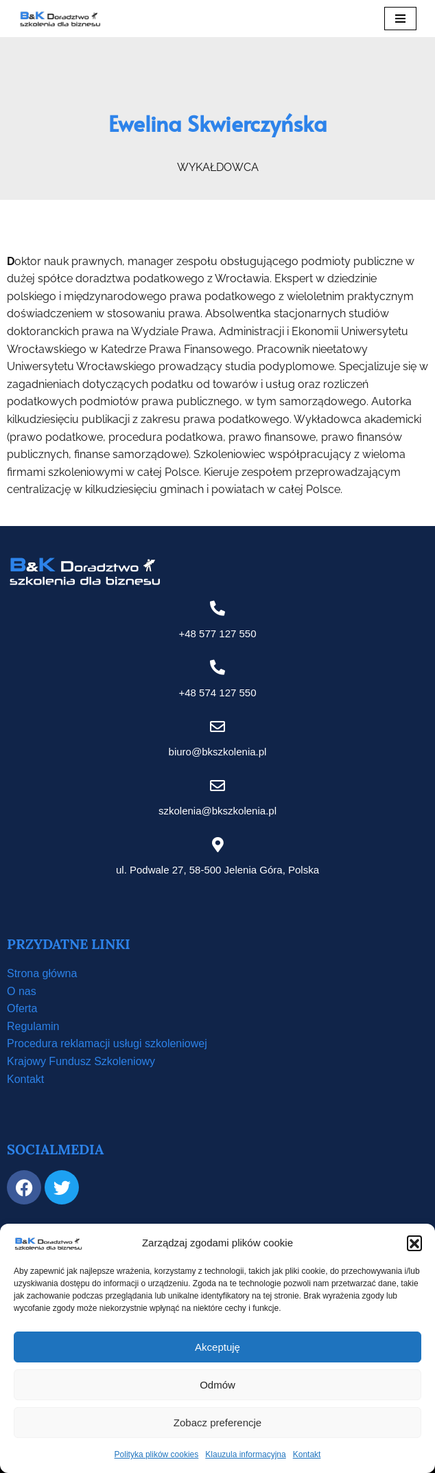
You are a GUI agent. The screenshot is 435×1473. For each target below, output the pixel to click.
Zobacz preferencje (217, 1422)
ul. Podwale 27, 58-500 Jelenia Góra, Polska (217, 870)
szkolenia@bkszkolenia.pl (217, 811)
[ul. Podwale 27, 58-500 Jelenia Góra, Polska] (217, 844)
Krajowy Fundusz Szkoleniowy (81, 1061)
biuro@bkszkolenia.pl (218, 751)
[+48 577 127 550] (217, 608)
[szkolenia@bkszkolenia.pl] (217, 785)
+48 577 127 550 (217, 633)
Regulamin (33, 1026)
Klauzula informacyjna (245, 1454)
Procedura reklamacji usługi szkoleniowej (107, 1043)
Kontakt (307, 1454)
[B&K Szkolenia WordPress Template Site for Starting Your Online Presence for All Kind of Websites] (60, 18)
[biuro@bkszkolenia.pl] (217, 726)
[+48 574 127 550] (217, 667)
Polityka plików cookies (157, 1454)
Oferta (22, 1008)
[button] (414, 1243)
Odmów (217, 1385)
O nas (21, 991)
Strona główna (42, 973)
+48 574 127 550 (217, 692)
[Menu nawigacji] (400, 18)
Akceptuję (217, 1347)
